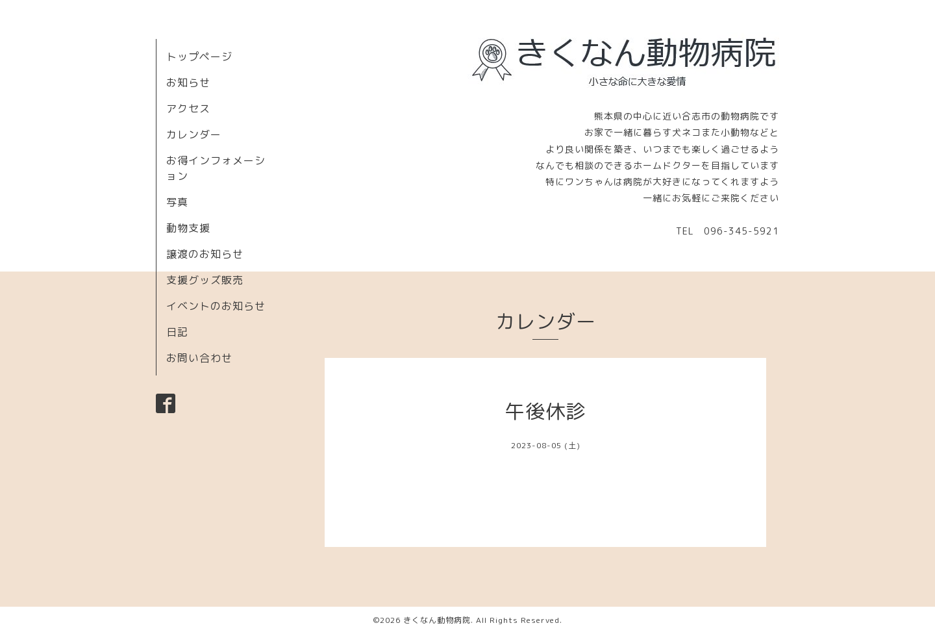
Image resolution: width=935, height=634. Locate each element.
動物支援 (188, 228)
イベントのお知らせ (216, 306)
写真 (177, 202)
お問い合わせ (199, 358)
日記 (177, 332)
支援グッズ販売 (204, 280)
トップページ (199, 56)
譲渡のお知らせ (204, 254)
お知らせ (188, 82)
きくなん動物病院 (437, 620)
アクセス (188, 108)
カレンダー (193, 134)
